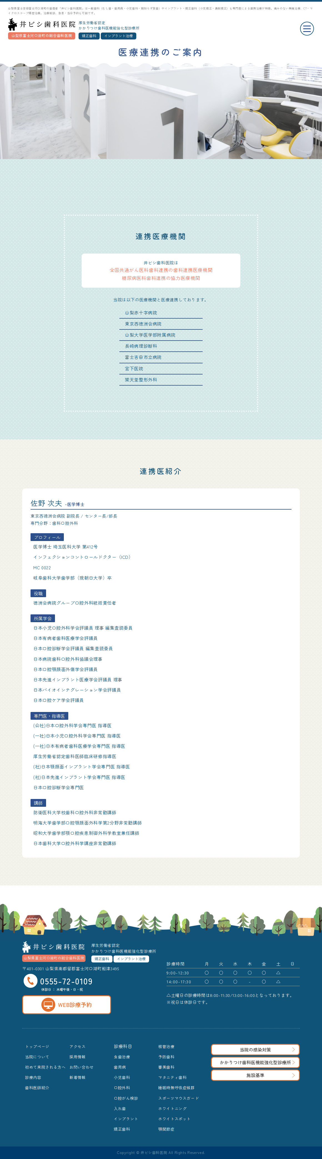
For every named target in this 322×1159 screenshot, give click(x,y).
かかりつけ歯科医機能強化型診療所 (257, 1062)
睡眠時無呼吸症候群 (176, 1087)
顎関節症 (166, 1129)
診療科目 (123, 1046)
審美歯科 (166, 1067)
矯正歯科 (122, 1129)
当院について (37, 1056)
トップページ (37, 1046)
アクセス (77, 1046)
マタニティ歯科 (172, 1077)
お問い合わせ (81, 1067)
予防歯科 (166, 1056)
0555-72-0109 (58, 981)
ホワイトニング (172, 1108)
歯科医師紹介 (37, 1087)
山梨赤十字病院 (141, 312)
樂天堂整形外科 (141, 379)
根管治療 (166, 1046)
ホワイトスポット (174, 1118)
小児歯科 (122, 1077)
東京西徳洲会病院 (143, 323)
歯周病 (120, 1067)
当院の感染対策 (267, 1049)
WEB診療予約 (66, 1005)
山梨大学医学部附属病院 (150, 334)
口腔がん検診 (126, 1098)
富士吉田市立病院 (143, 357)
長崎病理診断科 (141, 346)
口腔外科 (122, 1087)
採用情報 (77, 1056)
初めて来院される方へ (45, 1067)
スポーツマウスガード (178, 1098)
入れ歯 (120, 1108)
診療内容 (33, 1077)
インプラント (126, 1118)
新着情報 (77, 1077)
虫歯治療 (122, 1056)
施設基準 (270, 1075)
